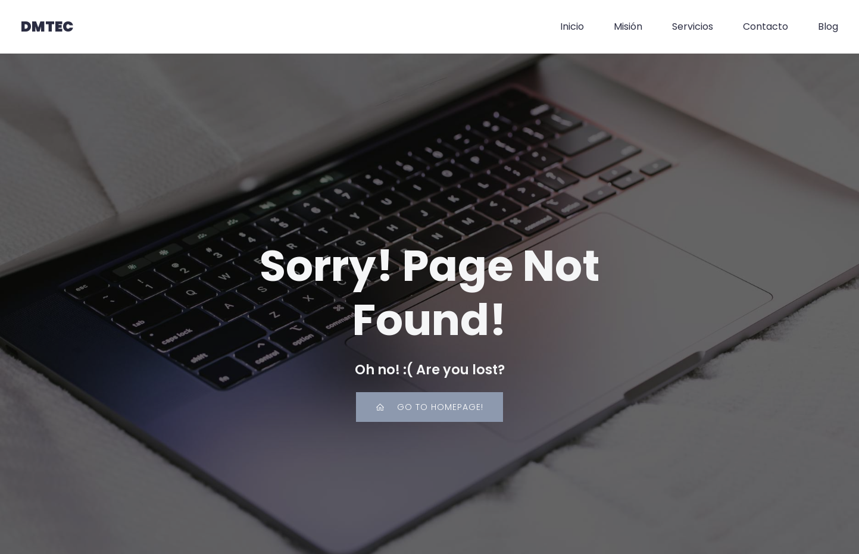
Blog (828, 26)
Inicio (572, 26)
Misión (628, 26)
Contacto (765, 26)
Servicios (692, 26)
